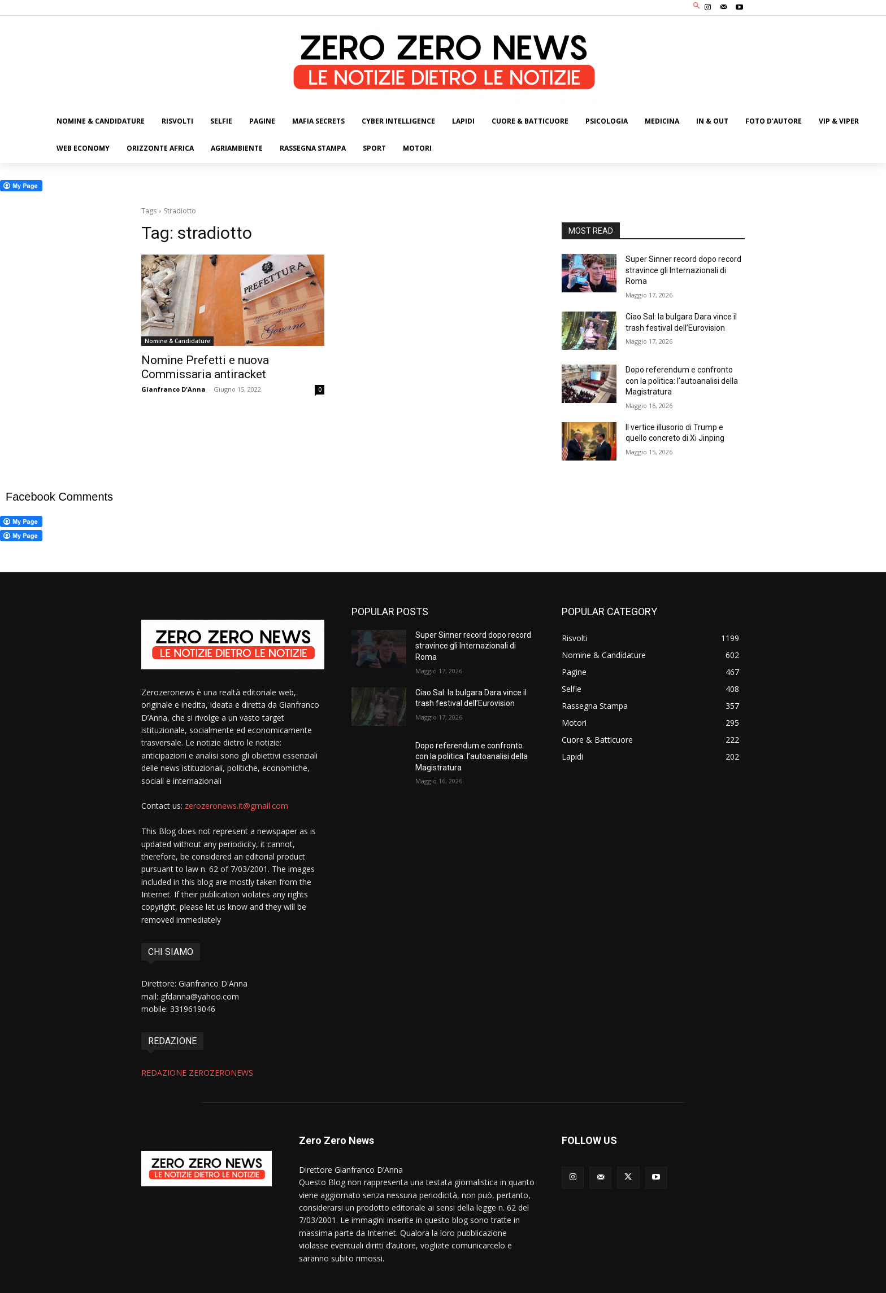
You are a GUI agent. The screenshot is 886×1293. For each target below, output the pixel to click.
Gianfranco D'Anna (173, 389)
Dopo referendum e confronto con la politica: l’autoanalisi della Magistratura (682, 380)
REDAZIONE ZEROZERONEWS (197, 1072)
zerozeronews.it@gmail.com (236, 805)
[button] (697, 6)
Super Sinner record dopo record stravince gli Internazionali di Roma (683, 270)
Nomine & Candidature (177, 341)
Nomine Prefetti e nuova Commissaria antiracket (205, 367)
